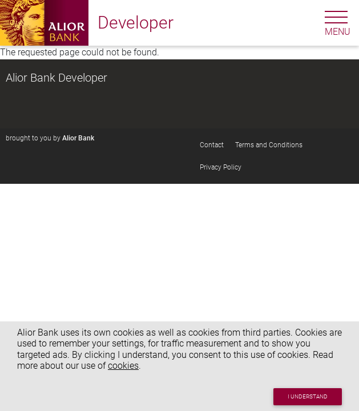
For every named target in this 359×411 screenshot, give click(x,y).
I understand (308, 396)
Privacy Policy (220, 167)
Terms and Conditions (268, 145)
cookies (123, 365)
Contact (212, 145)
